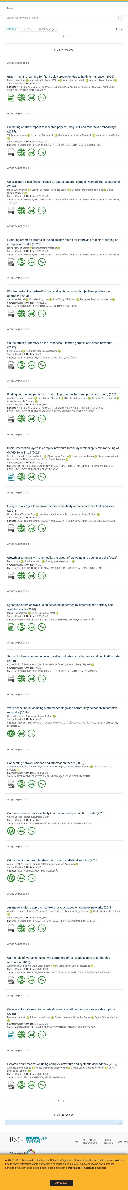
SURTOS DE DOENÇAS (28, 466)
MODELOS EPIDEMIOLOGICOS (98, 466)
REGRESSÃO (52, 870)
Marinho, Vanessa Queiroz (52, 664)
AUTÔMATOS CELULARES (69, 466)
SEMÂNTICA (91, 671)
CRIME (41, 870)
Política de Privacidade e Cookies (87, 1167)
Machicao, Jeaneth (16, 1017)
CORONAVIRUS (47, 466)
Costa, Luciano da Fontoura (20, 401)
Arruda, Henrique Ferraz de (20, 398)
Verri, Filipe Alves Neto (74, 80)
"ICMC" (28, 29)
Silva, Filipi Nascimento (42, 135)
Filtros (11, 29)
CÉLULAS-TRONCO (26, 568)
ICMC (38, 83)
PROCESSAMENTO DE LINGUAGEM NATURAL (61, 145)
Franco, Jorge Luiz (16, 80)
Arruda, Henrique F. (16, 766)
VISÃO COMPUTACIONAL (77, 776)
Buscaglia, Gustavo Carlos (59, 561)
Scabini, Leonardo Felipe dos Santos (50, 190)
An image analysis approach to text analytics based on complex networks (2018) (60, 907)
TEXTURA (12, 203)
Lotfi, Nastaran (14, 351)
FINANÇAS (43, 306)
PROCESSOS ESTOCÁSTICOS (76, 823)
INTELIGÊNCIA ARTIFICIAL (30, 1077)
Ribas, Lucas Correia (17, 190)
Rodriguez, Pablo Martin (37, 817)
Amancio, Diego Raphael (101, 80)
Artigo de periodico (18, 62)
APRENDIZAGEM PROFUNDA (83, 199)
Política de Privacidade (89, 1142)
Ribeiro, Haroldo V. (33, 864)
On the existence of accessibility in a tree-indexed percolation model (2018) (56, 813)
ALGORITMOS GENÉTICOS (63, 306)
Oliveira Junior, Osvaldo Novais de (75, 135)
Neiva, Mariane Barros (18, 248)
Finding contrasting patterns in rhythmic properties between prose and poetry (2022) (62, 394)
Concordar (61, 1183)
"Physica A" (47, 29)
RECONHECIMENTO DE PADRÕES (51, 199)
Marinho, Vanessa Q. (37, 911)
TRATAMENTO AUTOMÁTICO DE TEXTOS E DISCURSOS (66, 411)
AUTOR (42, 921)
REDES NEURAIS (81, 87)
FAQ (76, 1142)
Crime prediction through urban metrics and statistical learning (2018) (52, 860)
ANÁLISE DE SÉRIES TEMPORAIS (85, 408)
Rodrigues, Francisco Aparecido (96, 299)
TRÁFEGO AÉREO (37, 90)
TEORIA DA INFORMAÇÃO (51, 776)
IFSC (39, 141)
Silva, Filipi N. (33, 766)
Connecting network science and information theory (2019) (45, 763)
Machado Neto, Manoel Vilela (44, 80)
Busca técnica (108, 1142)
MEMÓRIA (70, 357)
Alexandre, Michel (16, 299)
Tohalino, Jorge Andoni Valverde (55, 514)
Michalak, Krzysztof (38, 299)
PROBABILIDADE (25, 823)
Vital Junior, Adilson (17, 135)
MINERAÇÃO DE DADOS (58, 921)
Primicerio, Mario (32, 561)
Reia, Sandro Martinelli (49, 398)
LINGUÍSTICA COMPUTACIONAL (80, 722)
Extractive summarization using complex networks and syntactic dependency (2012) (62, 1064)
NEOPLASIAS (43, 568)
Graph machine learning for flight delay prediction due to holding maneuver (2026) (60, 76)
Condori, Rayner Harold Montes (87, 190)
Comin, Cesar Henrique (52, 766)
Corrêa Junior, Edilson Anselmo (22, 664)
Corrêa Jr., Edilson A (17, 716)
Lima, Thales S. (56, 911)
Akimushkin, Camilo (17, 966)
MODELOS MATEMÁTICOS (64, 568)
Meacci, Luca (13, 561)
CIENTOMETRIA (93, 145)
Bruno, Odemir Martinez (45, 248)
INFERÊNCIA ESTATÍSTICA (48, 823)
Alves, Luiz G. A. (15, 864)
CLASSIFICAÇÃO (50, 469)
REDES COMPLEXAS (62, 87)
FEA (45, 303)
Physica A (20, 83)
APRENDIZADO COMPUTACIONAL (34, 87)
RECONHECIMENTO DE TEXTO (22, 411)
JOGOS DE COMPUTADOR (51, 357)
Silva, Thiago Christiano (64, 299)
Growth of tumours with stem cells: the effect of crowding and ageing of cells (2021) (62, 557)
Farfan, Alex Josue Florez (27, 459)
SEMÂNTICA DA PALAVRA (98, 972)
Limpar (119, 29)
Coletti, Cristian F (15, 817)
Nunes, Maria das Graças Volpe (51, 1067)
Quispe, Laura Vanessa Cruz (21, 514)
